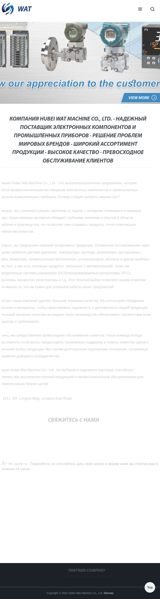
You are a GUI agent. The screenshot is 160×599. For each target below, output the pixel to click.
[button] (140, 9)
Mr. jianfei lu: (15, 464)
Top (150, 587)
